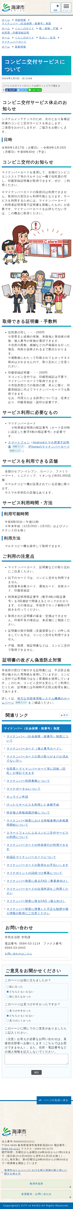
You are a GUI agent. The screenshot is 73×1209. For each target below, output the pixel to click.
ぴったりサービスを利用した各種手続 (33, 804)
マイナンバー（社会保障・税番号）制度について (38, 738)
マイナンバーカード (14, 42)
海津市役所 (36, 1183)
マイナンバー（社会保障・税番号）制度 (26, 23)
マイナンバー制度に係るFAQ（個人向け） (36, 901)
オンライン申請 (17, 796)
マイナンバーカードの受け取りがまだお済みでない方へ (38, 758)
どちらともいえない (21, 991)
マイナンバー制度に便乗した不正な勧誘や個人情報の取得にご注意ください (38, 911)
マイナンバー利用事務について (28, 780)
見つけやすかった (20, 1010)
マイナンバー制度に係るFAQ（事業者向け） (38, 880)
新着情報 (20, 47)
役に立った (16, 986)
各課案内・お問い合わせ (36, 1194)
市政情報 (20, 20)
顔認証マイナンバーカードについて (31, 857)
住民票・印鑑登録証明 (15, 32)
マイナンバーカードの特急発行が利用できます (38, 847)
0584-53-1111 (11, 1148)
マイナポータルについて (24, 788)
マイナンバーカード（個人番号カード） (34, 748)
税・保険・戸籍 (48, 28)
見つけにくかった (20, 1020)
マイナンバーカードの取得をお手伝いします (38, 865)
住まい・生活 (47, 37)
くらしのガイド (24, 28)
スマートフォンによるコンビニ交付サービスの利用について (38, 834)
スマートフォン (19, 442)
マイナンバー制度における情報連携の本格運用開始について (38, 822)
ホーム (6, 20)
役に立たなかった (20, 996)
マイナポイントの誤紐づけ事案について (34, 872)
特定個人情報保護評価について (28, 812)
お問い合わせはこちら (18, 953)
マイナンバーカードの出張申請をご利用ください (38, 891)
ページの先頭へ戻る (56, 1100)
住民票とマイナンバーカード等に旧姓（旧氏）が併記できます (36, 770)
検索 (55, 10)
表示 (65, 715)
